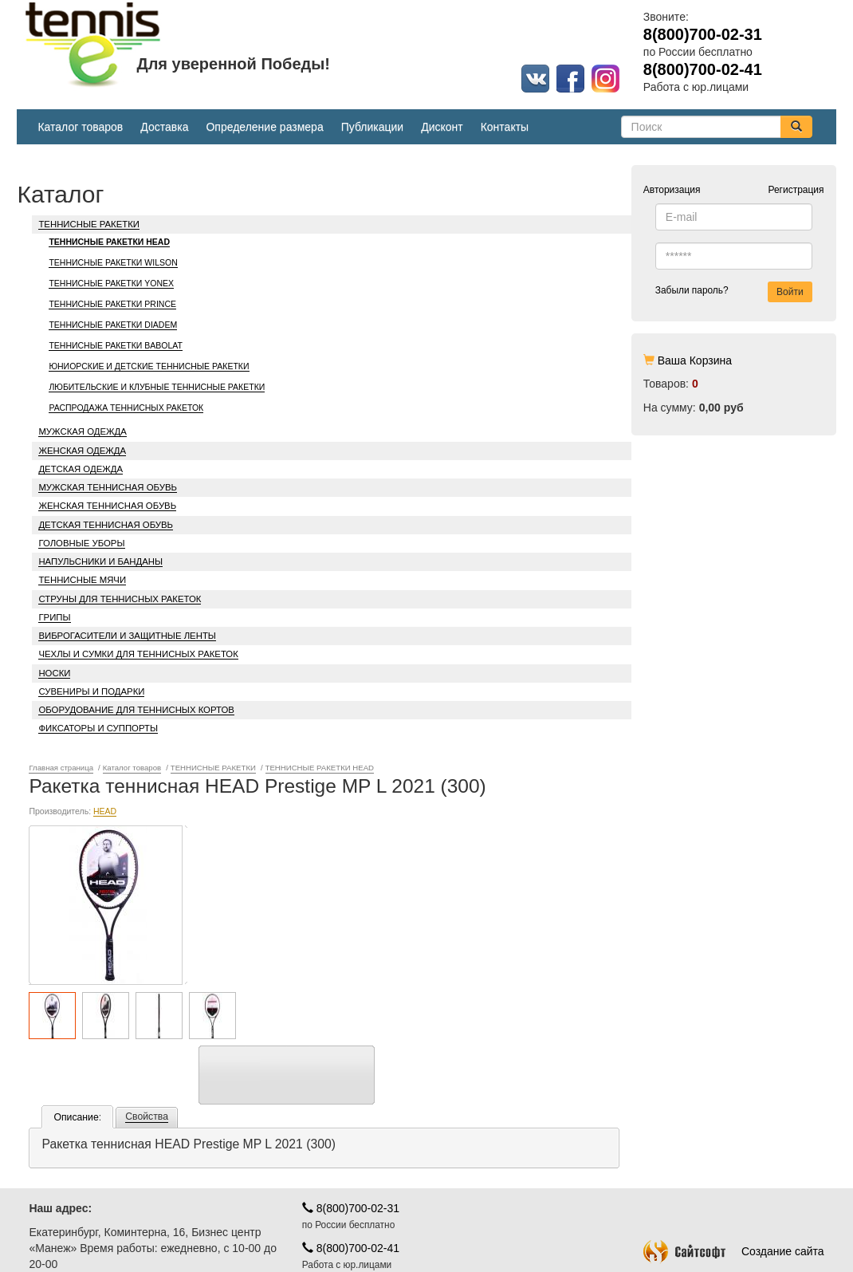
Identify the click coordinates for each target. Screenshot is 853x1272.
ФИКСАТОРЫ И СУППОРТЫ (98, 728)
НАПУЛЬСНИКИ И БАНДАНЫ (100, 561)
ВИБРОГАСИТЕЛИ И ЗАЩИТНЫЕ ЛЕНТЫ (126, 635)
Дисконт (442, 126)
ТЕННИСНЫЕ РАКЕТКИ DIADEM (113, 324)
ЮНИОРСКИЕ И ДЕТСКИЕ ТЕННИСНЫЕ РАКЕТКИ (149, 366)
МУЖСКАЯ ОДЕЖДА (82, 431)
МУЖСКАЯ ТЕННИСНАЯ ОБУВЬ (107, 487)
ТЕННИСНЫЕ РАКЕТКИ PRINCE (112, 304)
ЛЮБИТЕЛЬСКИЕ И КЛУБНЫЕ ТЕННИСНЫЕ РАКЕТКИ (157, 387)
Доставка (164, 126)
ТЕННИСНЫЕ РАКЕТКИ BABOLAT (116, 345)
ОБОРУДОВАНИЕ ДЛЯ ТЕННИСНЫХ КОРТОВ (136, 710)
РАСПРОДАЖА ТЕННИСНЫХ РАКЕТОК (126, 407)
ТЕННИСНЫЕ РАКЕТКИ (89, 224)
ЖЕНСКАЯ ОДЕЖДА (82, 450)
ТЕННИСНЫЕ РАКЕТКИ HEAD (109, 241)
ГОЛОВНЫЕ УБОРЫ (81, 543)
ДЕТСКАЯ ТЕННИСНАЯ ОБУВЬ (105, 525)
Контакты (505, 126)
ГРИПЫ (54, 617)
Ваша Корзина (695, 360)
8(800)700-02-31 (350, 1148)
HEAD (104, 874)
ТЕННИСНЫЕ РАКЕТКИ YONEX (111, 283)
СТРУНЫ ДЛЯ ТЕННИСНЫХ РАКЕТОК (119, 599)
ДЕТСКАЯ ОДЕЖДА (80, 469)
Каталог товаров (80, 126)
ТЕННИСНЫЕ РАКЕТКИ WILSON (113, 262)
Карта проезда (66, 1244)
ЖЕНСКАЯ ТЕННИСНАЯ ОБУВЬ (107, 505)
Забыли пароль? (692, 290)
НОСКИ (54, 673)
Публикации (372, 126)
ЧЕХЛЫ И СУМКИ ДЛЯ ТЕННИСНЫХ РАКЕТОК (138, 654)
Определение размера (264, 126)
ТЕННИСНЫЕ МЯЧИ (82, 580)
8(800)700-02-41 (350, 1188)
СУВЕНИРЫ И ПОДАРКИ (91, 691)
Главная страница (61, 767)
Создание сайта (733, 1191)
